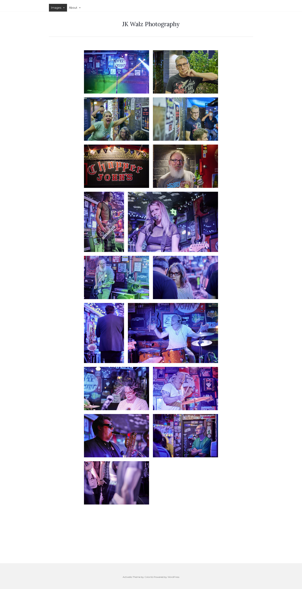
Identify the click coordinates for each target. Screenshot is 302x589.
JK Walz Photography (151, 24)
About (75, 7)
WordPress (173, 577)
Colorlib (148, 577)
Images (58, 7)
